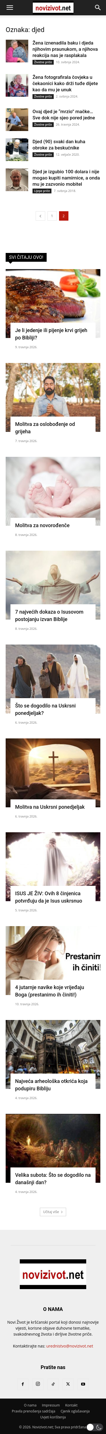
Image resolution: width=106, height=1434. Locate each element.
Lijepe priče (42, 191)
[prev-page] (40, 216)
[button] (10, 7)
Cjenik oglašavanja (75, 1411)
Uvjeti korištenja (53, 1417)
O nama (30, 1405)
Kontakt (71, 1405)
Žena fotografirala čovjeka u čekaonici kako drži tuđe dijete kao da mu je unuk (65, 83)
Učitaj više (53, 1211)
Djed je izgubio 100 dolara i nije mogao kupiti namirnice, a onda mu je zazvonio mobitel (66, 178)
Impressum (51, 1405)
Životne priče (43, 62)
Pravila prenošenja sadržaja (33, 1411)
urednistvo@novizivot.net (69, 1346)
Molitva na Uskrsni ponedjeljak (50, 807)
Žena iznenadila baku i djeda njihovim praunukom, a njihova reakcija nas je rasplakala (65, 49)
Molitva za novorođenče (42, 525)
